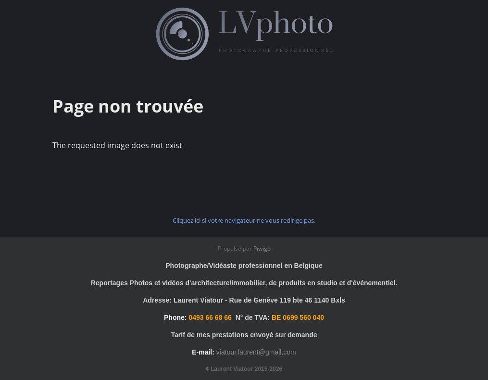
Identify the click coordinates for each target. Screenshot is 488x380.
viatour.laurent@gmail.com (256, 352)
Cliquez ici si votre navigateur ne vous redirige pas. (244, 220)
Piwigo (262, 248)
